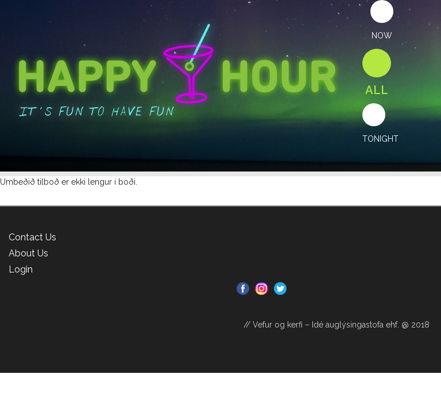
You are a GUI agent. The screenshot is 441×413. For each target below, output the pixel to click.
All (376, 90)
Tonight (380, 138)
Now (382, 35)
